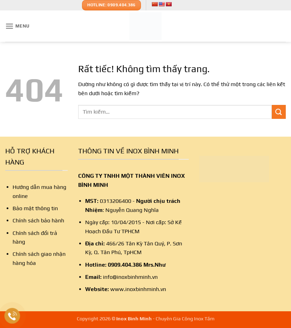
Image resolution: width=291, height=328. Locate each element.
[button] (17, 26)
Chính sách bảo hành (38, 220)
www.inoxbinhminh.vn (138, 289)
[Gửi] (279, 112)
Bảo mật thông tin (35, 208)
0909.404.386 (125, 264)
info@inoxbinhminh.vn (130, 277)
